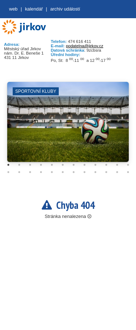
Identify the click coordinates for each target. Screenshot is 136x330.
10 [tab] (106, 164)
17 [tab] (51, 172)
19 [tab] (73, 172)
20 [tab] (84, 172)
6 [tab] (62, 164)
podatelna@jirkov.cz (84, 46)
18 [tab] (62, 172)
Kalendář (34, 9)
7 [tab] (73, 164)
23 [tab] (117, 172)
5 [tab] (51, 164)
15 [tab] (30, 172)
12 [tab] (128, 164)
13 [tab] (8, 172)
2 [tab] (19, 164)
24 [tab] (128, 172)
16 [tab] (41, 172)
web (13, 9)
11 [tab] (117, 164)
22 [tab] (106, 172)
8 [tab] (84, 164)
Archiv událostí (65, 9)
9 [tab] (95, 164)
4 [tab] (41, 164)
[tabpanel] (68, 125)
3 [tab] (30, 164)
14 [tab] (19, 172)
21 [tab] (95, 172)
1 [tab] (8, 164)
